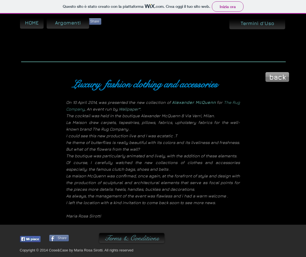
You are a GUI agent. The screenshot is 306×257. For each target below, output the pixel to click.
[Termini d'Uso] (257, 23)
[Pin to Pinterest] (86, 239)
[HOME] (32, 23)
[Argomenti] (68, 23)
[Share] (91, 21)
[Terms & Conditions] (131, 238)
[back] (277, 77)
